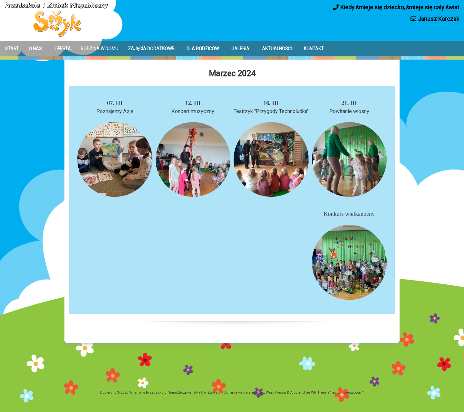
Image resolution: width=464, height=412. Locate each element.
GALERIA (240, 48)
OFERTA (62, 48)
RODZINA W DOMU (99, 48)
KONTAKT (314, 48)
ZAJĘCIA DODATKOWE (151, 48)
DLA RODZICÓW (203, 48)
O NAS (35, 48)
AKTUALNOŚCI (277, 48)
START (12, 48)
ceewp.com (353, 392)
